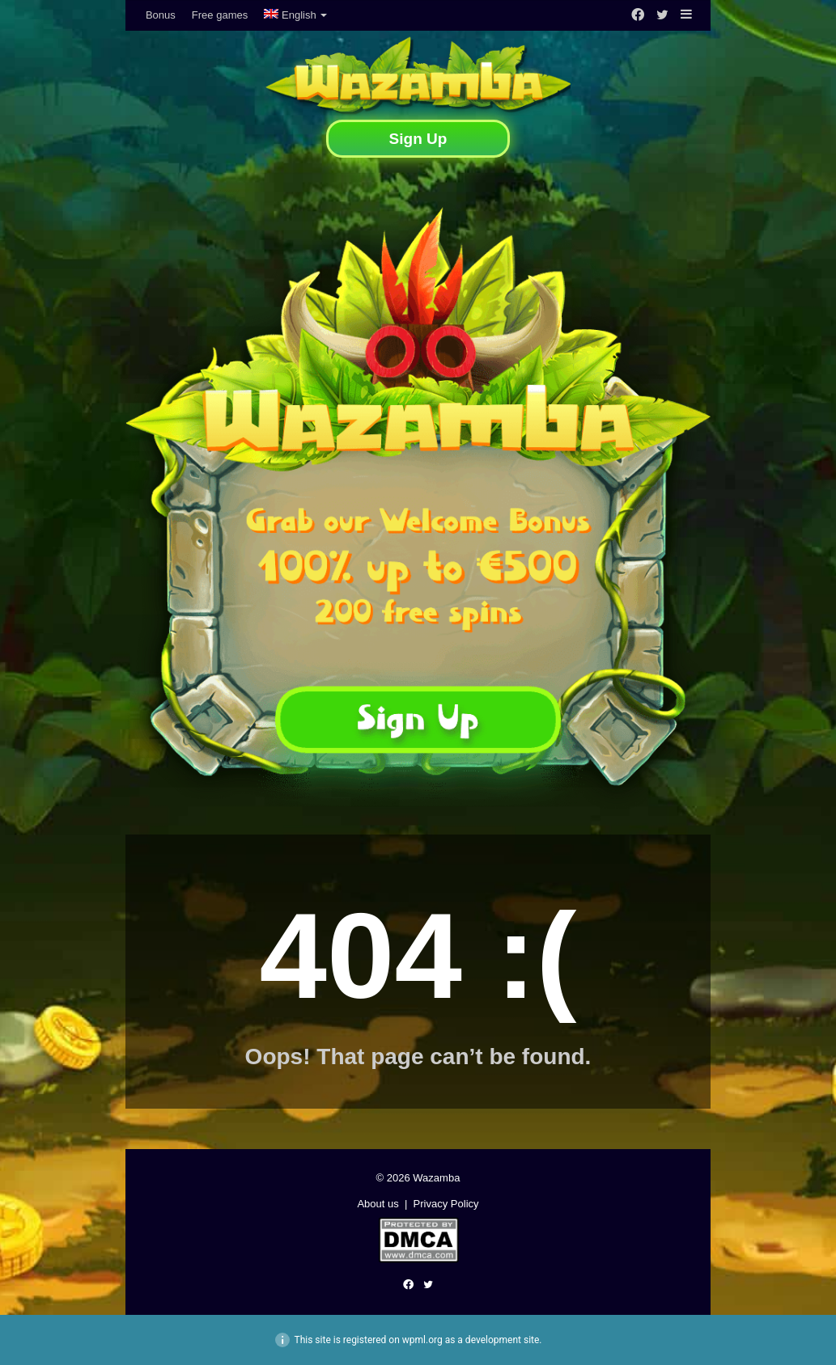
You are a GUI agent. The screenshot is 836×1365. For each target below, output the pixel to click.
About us (377, 1204)
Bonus (161, 15)
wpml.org (422, 1340)
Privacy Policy (446, 1204)
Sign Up (418, 138)
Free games (220, 15)
